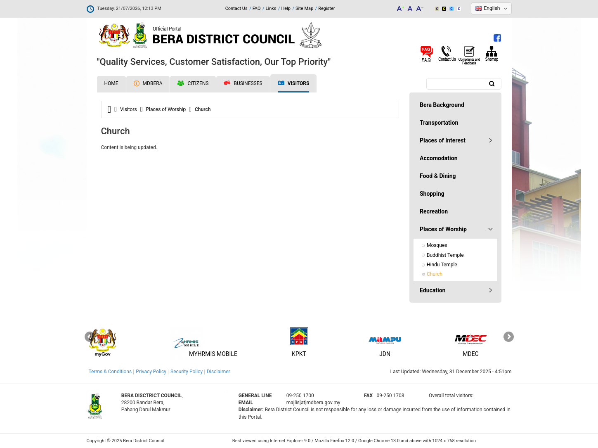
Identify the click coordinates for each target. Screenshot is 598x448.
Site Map (304, 8)
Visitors (294, 84)
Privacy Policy (151, 372)
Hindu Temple (442, 265)
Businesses (243, 83)
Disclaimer (218, 372)
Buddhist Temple (445, 255)
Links (271, 8)
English (492, 8)
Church (434, 274)
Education (432, 290)
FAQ (257, 8)
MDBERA (148, 83)
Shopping (432, 193)
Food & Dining (438, 176)
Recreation (434, 211)
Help (286, 8)
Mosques (437, 245)
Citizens (192, 83)
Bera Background (442, 105)
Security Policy (186, 372)
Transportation (439, 122)
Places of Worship (166, 109)
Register (326, 8)
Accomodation (439, 158)
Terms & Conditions (110, 372)
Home (111, 83)
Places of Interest (443, 140)
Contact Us (236, 8)
